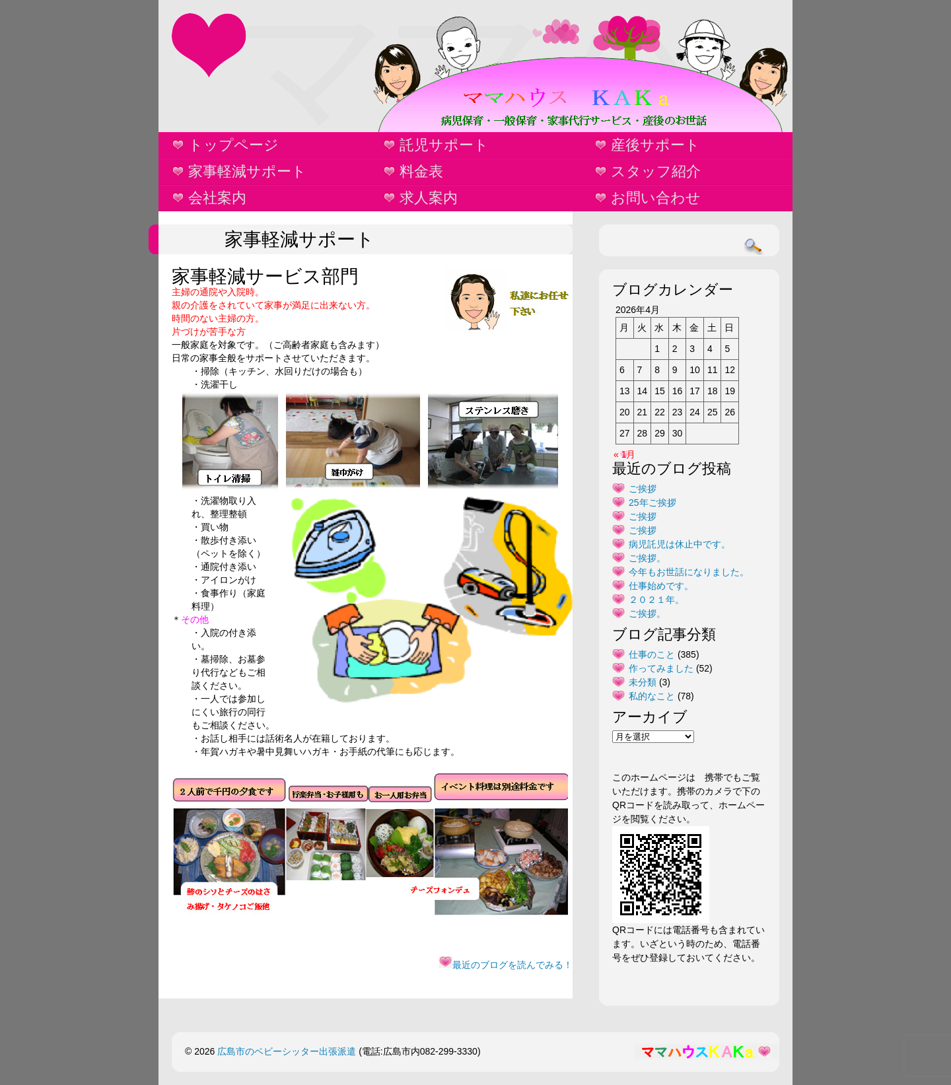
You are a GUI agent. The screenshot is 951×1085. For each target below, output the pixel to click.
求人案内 (429, 198)
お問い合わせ (656, 198)
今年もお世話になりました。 (689, 572)
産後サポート (655, 145)
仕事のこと (652, 654)
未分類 (642, 682)
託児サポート (444, 145)
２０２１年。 (656, 599)
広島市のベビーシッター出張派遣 (286, 1051)
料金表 (421, 171)
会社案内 (217, 198)
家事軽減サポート (247, 171)
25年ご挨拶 (652, 502)
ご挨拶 (642, 488)
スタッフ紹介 (656, 171)
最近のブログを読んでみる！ (506, 965)
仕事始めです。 (661, 585)
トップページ (233, 145)
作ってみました (661, 668)
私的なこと (652, 696)
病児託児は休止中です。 (679, 544)
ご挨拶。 (647, 558)
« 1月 (624, 454)
